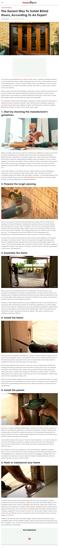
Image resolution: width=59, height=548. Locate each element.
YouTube (56, 53)
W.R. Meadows (30, 507)
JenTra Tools (20, 240)
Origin (29, 163)
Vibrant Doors (32, 83)
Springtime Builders (30, 177)
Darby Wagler (6, 19)
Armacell (10, 515)
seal (44, 507)
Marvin (35, 293)
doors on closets (22, 79)
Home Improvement (6, 7)
